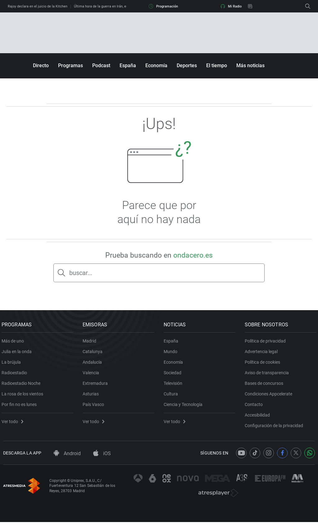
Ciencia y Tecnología (184, 406)
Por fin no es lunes (20, 406)
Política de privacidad (266, 343)
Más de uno (14, 343)
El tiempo (216, 65)
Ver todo (14, 424)
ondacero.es (193, 255)
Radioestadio (16, 375)
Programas (70, 65)
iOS (102, 458)
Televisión (174, 385)
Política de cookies (264, 364)
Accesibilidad (258, 417)
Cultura (172, 396)
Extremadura (96, 385)
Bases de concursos (265, 385)
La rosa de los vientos (24, 396)
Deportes (187, 65)
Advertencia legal (262, 354)
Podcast (101, 65)
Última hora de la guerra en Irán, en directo (107, 6)
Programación (163, 6)
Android (67, 458)
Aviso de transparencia (268, 375)
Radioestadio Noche (22, 385)
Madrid (91, 343)
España (128, 65)
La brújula (12, 364)
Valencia (92, 375)
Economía (156, 65)
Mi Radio (231, 6)
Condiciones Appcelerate (270, 396)
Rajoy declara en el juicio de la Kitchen (37, 6)
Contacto (255, 406)
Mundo (172, 354)
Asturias (92, 396)
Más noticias (250, 65)
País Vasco (95, 406)
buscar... (80, 273)
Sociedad (174, 375)
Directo (41, 65)
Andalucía (93, 364)
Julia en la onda (18, 354)
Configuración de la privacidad (275, 428)
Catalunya (94, 354)
